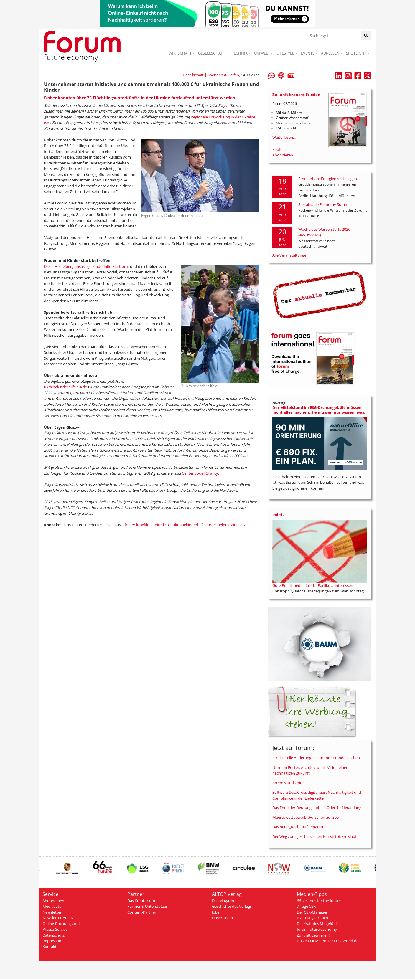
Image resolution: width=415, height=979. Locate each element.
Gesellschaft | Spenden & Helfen (211, 74)
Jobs (215, 912)
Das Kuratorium (141, 900)
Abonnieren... (284, 155)
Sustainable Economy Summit (324, 204)
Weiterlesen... (284, 137)
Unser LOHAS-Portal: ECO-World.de (327, 940)
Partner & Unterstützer (147, 906)
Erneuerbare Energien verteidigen (327, 178)
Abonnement (54, 900)
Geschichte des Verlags (232, 906)
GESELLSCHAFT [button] (211, 53)
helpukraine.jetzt (232, 524)
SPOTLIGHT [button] (356, 53)
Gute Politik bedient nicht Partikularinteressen (312, 585)
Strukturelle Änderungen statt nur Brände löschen (316, 757)
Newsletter (52, 912)
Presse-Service (54, 929)
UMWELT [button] (262, 53)
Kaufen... (279, 149)
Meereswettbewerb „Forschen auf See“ (306, 817)
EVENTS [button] (307, 53)
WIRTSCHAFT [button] (180, 53)
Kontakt (49, 946)
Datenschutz (53, 935)
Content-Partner (141, 912)
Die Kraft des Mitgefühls (317, 923)
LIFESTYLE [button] (285, 53)
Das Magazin (223, 900)
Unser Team (222, 917)
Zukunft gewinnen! (313, 935)
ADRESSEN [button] (330, 53)
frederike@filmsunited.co (147, 524)
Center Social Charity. (200, 473)
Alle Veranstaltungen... (291, 255)
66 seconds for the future (319, 900)
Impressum (52, 940)
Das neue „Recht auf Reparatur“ (299, 826)
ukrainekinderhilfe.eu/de (66, 386)
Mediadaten (53, 906)
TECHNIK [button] (240, 53)
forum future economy (317, 929)
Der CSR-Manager (312, 912)
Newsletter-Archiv (58, 917)
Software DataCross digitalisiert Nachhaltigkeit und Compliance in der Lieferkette (316, 795)
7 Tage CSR (306, 906)
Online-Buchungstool (61, 923)
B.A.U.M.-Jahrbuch (312, 917)
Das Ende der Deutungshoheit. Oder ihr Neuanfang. (317, 807)
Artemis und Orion (288, 782)
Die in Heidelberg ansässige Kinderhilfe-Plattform (86, 266)
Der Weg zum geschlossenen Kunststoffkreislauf (314, 836)
